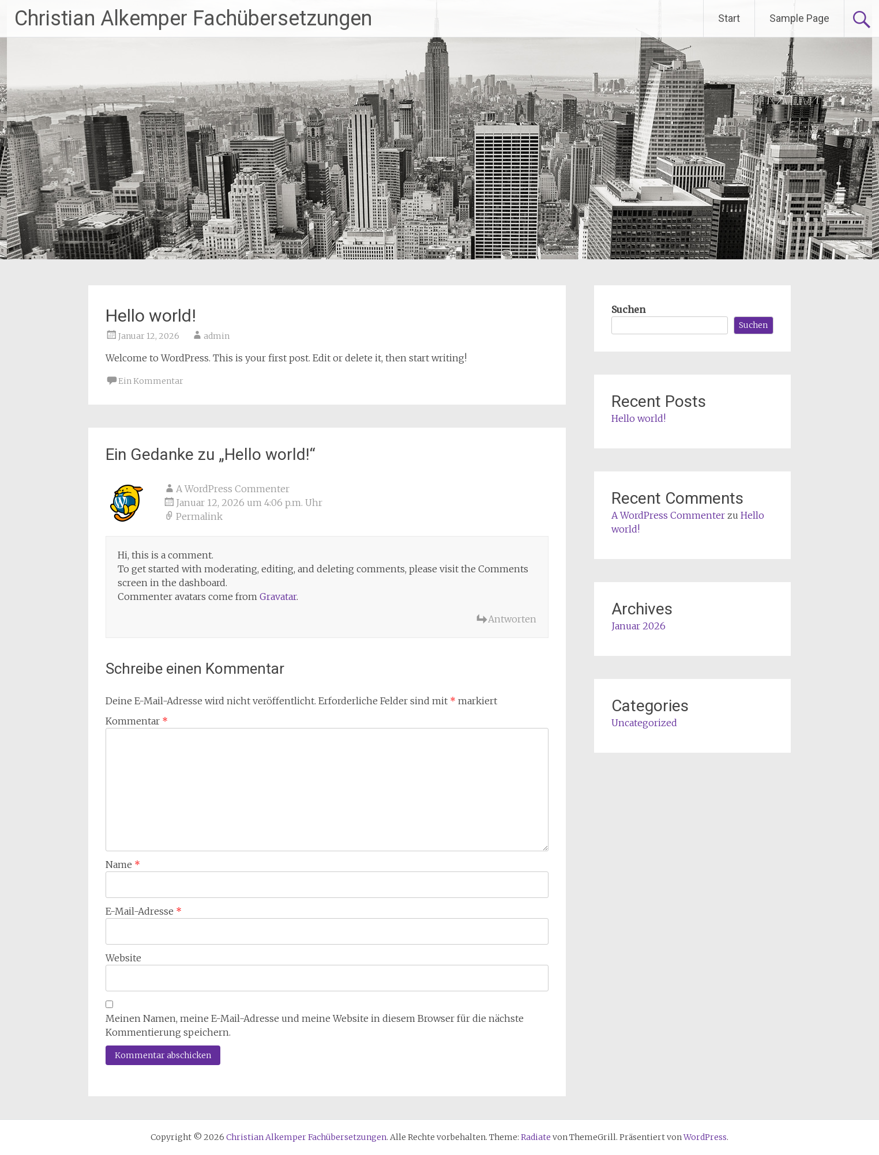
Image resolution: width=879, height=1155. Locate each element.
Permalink (199, 516)
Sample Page (799, 18)
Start (729, 18)
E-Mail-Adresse (144, 911)
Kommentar (137, 721)
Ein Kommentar (150, 381)
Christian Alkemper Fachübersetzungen (193, 18)
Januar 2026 (638, 626)
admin (217, 336)
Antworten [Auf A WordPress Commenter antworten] (512, 619)
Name (123, 864)
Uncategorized (644, 723)
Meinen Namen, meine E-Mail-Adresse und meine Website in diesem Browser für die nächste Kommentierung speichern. (315, 1025)
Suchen (628, 309)
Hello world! (638, 418)
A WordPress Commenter (233, 489)
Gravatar (278, 596)
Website (123, 958)
